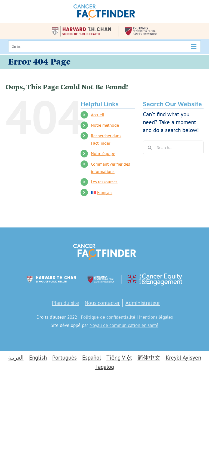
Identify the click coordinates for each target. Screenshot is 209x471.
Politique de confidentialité (108, 317)
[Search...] (173, 147)
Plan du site (65, 302)
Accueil (97, 114)
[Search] (149, 147)
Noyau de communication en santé (124, 325)
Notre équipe (103, 153)
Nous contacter (102, 302)
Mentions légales (156, 317)
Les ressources (104, 181)
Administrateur (142, 302)
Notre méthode (105, 125)
